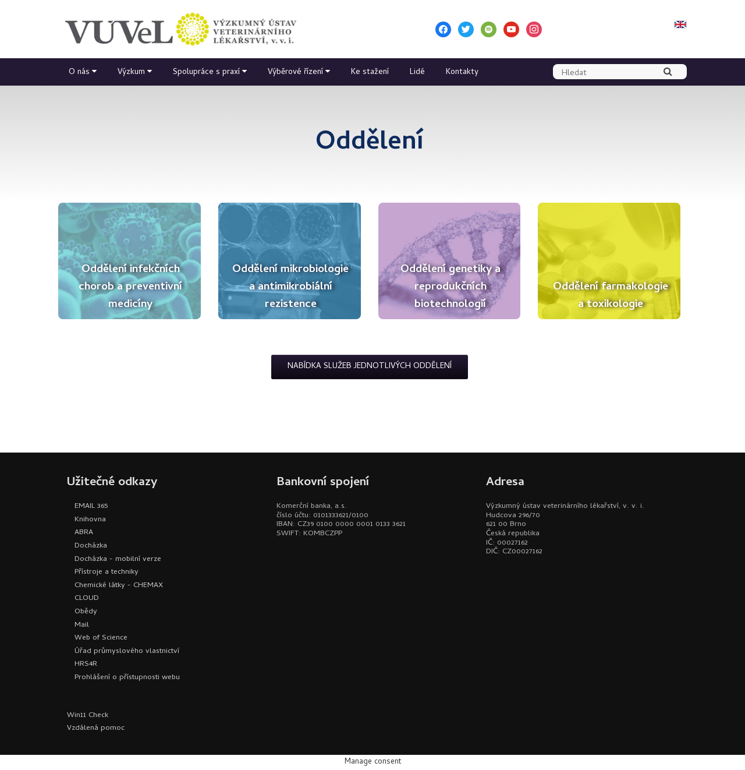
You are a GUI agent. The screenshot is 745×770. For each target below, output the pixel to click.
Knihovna (90, 520)
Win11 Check (87, 715)
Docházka (90, 546)
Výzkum (131, 72)
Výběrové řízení (295, 72)
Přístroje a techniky (106, 572)
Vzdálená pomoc (96, 728)
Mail (81, 625)
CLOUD (86, 598)
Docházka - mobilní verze (117, 559)
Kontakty (462, 72)
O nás (79, 72)
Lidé (417, 72)
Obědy (85, 612)
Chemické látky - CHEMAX (118, 586)
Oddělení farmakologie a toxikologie (610, 296)
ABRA (83, 533)
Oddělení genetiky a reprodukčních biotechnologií (450, 288)
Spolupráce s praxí (206, 72)
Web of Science (100, 638)
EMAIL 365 (91, 506)
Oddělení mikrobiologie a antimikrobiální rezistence (290, 288)
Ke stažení (370, 72)
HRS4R (85, 664)
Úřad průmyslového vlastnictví (126, 651)
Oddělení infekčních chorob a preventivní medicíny (130, 288)
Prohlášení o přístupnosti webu (127, 678)
